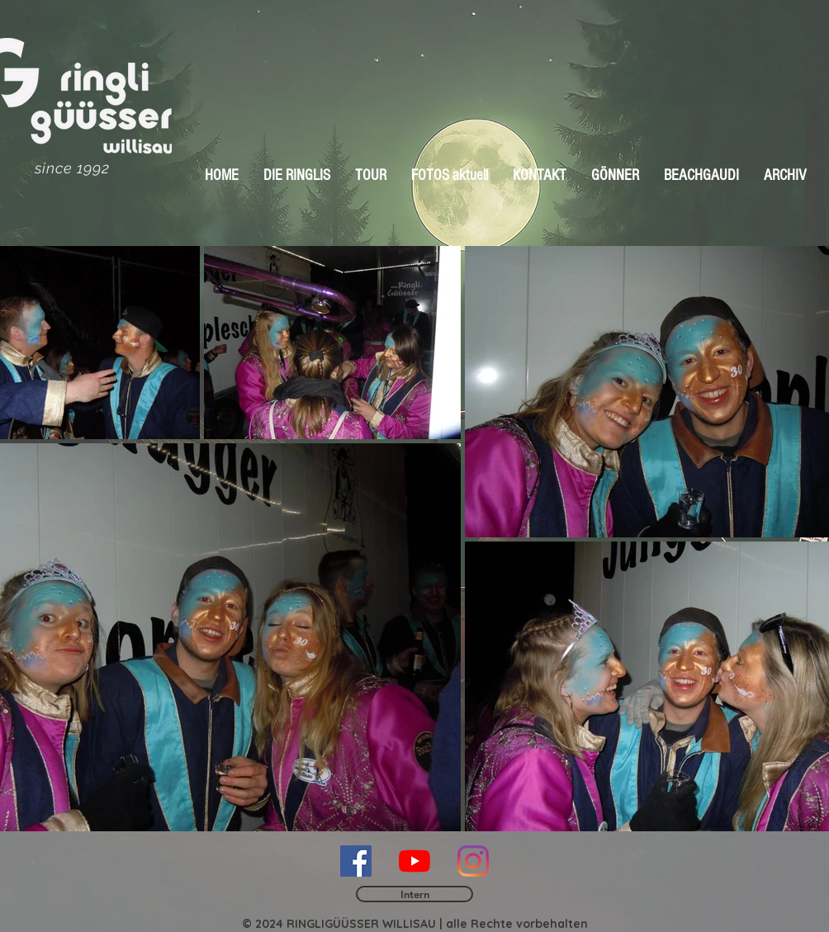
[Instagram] (473, 861)
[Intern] (414, 894)
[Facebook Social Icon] (356, 861)
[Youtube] (414, 861)
